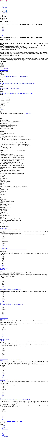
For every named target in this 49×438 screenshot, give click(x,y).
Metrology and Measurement (5, 436)
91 (27, 113)
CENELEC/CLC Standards (5, 429)
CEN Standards (3, 428)
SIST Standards (3, 426)
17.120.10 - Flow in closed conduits (4, 68)
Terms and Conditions (9, 421)
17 (23, 113)
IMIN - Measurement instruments (4, 70)
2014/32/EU (3, 30)
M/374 (2, 336)
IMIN (2, 31)
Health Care (3, 435)
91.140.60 (3, 29)
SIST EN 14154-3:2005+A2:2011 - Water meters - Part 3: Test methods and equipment (9, 88)
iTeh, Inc (21, 421)
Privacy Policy (14, 421)
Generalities (3, 433)
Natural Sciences (3, 434)
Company (3, 419)
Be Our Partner (2, 423)
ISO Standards (3, 427)
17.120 (24, 113)
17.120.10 (3, 28)
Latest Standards (3, 425)
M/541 (2, 376)
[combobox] (25, 241)
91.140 (28, 113)
